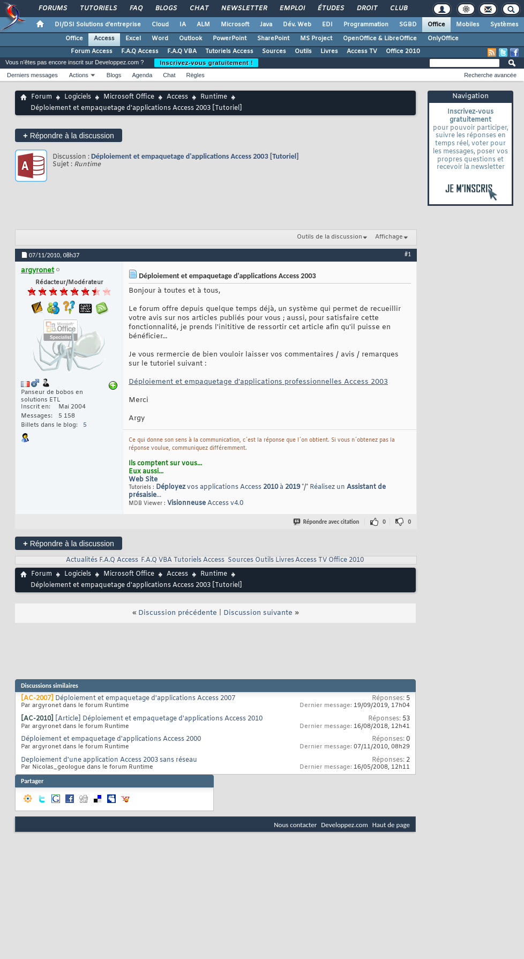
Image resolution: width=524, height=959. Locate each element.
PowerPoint (229, 38)
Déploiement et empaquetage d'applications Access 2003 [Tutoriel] (195, 156)
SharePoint (273, 38)
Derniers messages (32, 75)
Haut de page (391, 825)
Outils (303, 51)
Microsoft (235, 24)
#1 (408, 254)
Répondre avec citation (327, 521)
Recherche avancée (490, 75)
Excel (133, 38)
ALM (203, 24)
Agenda (142, 75)
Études (330, 8)
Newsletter (243, 8)
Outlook (190, 38)
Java (266, 24)
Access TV (362, 51)
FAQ (135, 8)
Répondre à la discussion (68, 135)
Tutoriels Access (229, 51)
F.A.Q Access (140, 51)
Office (436, 24)
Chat (198, 8)
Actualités (82, 560)
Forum (41, 97)
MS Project (316, 38)
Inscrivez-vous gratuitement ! (206, 63)
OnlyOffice (443, 38)
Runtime (213, 97)
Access (104, 38)
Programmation (365, 24)
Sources (274, 51)
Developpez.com (344, 825)
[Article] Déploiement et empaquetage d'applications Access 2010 (159, 719)
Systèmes (504, 24)
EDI (327, 24)
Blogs (165, 8)
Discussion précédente (177, 613)
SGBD (408, 24)
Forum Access (92, 51)
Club (398, 8)
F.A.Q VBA (182, 51)
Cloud (160, 24)
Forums (52, 8)
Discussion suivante (258, 613)
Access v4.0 (205, 503)
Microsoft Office (128, 97)
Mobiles (468, 24)
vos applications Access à (228, 487)
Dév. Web (297, 24)
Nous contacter (295, 825)
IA (182, 24)
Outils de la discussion (329, 237)
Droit (366, 8)
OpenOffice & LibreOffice (380, 38)
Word (160, 38)
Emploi (291, 8)
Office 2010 (403, 51)
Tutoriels (97, 8)
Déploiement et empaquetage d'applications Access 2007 (145, 698)
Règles (195, 75)
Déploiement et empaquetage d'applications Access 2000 (111, 739)
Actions (78, 75)
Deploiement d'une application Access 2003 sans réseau (109, 760)
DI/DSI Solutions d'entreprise (98, 24)
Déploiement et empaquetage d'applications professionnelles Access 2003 (258, 381)
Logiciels (77, 97)
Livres (329, 51)
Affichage (389, 237)
